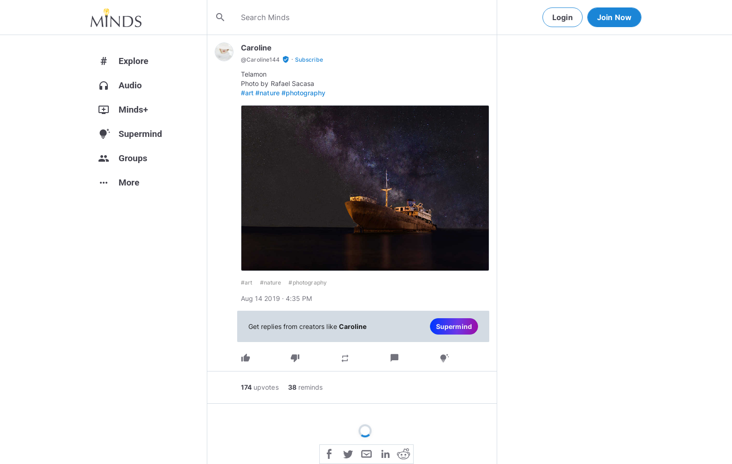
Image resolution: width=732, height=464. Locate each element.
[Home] (116, 17)
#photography (304, 93)
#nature (267, 93)
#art (247, 93)
